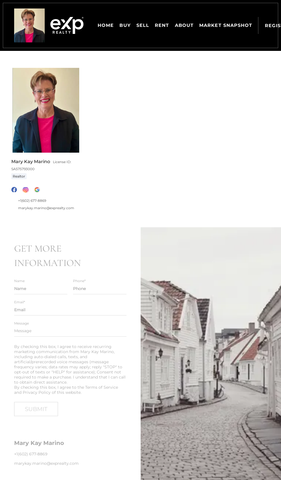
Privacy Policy (37, 392)
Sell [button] (142, 25)
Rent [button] (162, 25)
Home (106, 25)
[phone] (99, 288)
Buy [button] (124, 25)
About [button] (184, 25)
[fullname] (40, 288)
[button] (29, 25)
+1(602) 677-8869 (32, 200)
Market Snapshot (225, 25)
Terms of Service (101, 387)
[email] (70, 309)
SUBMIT (36, 409)
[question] (70, 331)
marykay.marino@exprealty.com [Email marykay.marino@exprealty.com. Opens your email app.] (46, 208)
